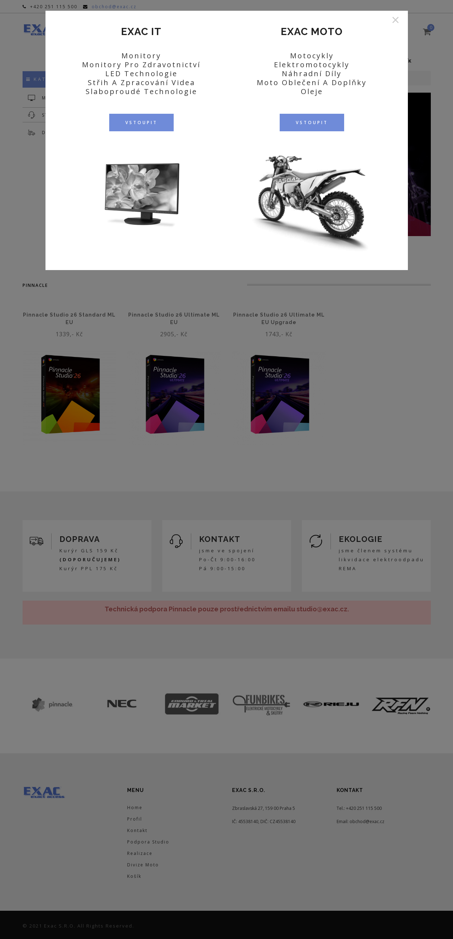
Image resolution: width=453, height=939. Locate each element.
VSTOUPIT (141, 122)
